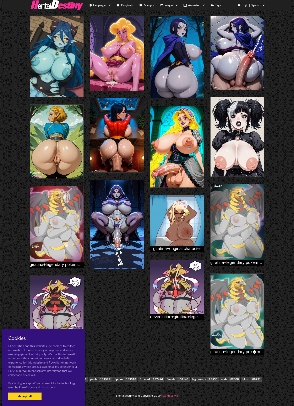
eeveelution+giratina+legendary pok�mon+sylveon (197, 316)
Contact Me (170, 395)
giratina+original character (177, 248)
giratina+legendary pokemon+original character (73, 264)
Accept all (25, 396)
